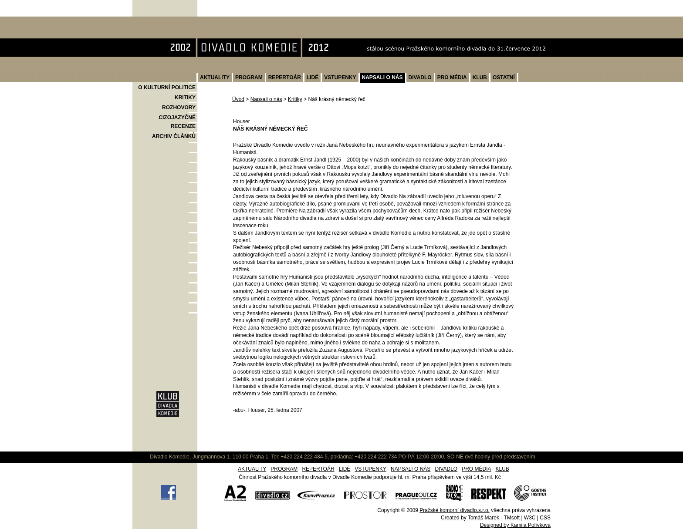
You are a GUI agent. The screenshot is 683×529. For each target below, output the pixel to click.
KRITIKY (185, 97)
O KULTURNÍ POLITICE (167, 87)
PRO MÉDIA (452, 77)
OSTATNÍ (504, 77)
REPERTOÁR (284, 77)
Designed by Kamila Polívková (515, 525)
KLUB (480, 77)
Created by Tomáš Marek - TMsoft (480, 518)
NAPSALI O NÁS (382, 77)
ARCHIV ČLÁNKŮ (174, 136)
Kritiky (295, 99)
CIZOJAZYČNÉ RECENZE (177, 122)
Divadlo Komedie (160, 21)
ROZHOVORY (179, 107)
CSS (545, 518)
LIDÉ (312, 77)
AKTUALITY (215, 77)
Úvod (238, 99)
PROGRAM (249, 77)
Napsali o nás (266, 99)
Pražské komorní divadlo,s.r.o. (454, 510)
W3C (530, 518)
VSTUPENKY (340, 77)
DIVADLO (420, 77)
